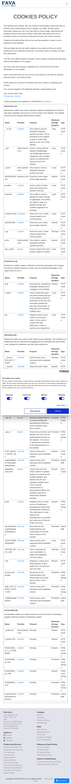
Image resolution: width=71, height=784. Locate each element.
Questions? (62, 781)
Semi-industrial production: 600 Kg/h (49, 762)
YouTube (20, 358)
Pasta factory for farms (44, 755)
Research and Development (13, 768)
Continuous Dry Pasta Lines (13, 747)
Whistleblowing (42, 723)
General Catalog (9, 773)
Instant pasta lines (10, 757)
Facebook (8, 740)
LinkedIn (20, 129)
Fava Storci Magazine (44, 740)
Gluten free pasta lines (11, 762)
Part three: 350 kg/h (43, 752)
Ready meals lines (10, 760)
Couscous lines (9, 755)
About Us (40, 715)
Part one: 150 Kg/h (43, 747)
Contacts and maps (43, 720)
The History (40, 717)
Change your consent (12, 96)
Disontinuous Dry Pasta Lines (13, 750)
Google (20, 249)
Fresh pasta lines (9, 752)
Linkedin (8, 735)
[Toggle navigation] (67, 4)
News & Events (42, 729)
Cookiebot (47, 101)
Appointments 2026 (43, 732)
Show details (61, 405)
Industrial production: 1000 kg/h (47, 764)
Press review (41, 734)
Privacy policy (48, 779)
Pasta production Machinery (13, 765)
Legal (35, 781)
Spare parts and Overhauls (12, 770)
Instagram (8, 738)
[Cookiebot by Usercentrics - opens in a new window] (61, 371)
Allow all (58, 411)
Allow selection (35, 411)
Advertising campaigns (44, 737)
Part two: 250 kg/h (43, 750)
